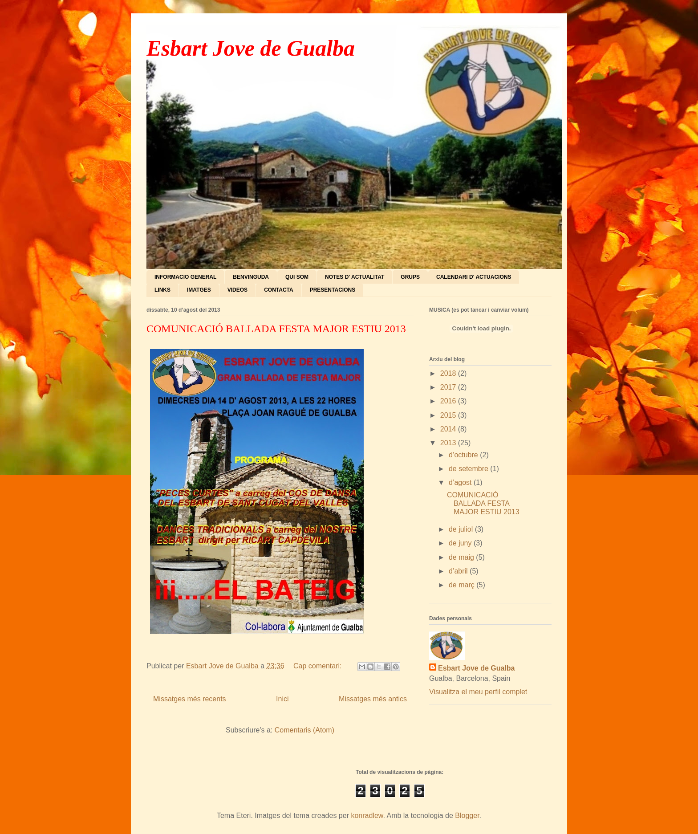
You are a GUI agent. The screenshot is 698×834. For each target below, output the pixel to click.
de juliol (462, 529)
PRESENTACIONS (332, 290)
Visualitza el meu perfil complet (478, 692)
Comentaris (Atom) (304, 730)
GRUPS (410, 277)
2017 (449, 387)
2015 (449, 415)
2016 (449, 401)
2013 (449, 443)
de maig (462, 557)
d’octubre (464, 455)
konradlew (367, 815)
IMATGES (199, 290)
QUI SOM (296, 277)
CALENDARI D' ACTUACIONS (473, 277)
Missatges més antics (373, 699)
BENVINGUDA (251, 277)
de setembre (469, 468)
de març (462, 585)
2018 (449, 373)
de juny (461, 543)
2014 (449, 429)
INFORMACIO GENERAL (185, 277)
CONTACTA (278, 290)
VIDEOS (237, 290)
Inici (282, 699)
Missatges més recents (189, 699)
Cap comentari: (318, 666)
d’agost (461, 482)
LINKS (162, 290)
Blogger (467, 815)
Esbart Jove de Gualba (250, 48)
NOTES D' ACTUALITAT (354, 277)
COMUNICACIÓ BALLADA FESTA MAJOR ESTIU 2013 (276, 328)
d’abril (459, 571)
